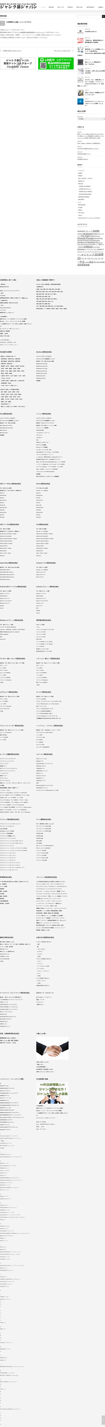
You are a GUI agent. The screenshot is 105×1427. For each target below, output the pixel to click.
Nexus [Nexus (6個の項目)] (79, 244)
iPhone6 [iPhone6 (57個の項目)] (89, 238)
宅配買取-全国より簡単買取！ (86, 191)
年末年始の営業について (84, 154)
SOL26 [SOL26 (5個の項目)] (94, 247)
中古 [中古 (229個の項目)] (82, 261)
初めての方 (60, 7)
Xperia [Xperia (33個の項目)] (99, 249)
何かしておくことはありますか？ (62, 50)
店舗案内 (100, 7)
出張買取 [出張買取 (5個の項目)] (87, 262)
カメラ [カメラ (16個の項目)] (96, 251)
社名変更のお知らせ (91, 31)
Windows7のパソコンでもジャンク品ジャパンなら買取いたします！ (94, 103)
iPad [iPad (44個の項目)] (87, 236)
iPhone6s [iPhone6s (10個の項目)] (80, 240)
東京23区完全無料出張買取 (85, 194)
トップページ (81, 170)
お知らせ (80, 215)
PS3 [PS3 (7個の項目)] (91, 244)
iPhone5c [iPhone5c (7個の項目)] (97, 236)
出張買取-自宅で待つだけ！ (85, 188)
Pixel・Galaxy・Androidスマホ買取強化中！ (89, 143)
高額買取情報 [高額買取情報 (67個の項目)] (83, 265)
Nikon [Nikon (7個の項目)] (82, 244)
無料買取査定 (90, 7)
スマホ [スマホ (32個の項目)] (83, 258)
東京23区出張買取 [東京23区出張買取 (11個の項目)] (99, 262)
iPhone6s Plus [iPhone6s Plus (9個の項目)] (87, 240)
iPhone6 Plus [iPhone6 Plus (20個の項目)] (98, 238)
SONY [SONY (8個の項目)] (98, 247)
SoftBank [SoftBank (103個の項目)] (88, 246)
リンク (79, 202)
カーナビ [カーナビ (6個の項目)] (101, 251)
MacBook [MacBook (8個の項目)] (97, 240)
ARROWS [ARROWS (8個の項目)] (80, 234)
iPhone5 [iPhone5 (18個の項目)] (92, 236)
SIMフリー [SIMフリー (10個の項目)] (95, 244)
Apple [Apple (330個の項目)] (95, 230)
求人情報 (80, 207)
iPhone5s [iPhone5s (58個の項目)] (81, 238)
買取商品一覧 (81, 181)
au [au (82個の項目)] (84, 233)
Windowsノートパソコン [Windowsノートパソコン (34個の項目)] (87, 249)
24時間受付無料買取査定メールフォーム (32, 32)
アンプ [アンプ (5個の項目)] (85, 251)
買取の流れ (79, 7)
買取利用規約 (81, 199)
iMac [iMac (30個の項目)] (83, 236)
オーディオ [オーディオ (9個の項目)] (91, 251)
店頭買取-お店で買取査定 (85, 186)
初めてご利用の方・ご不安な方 (85, 178)
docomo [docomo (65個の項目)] (89, 233)
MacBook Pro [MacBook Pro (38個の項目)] (93, 242)
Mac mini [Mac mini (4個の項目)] (101, 242)
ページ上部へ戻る (103, 1420)
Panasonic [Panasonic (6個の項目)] (86, 244)
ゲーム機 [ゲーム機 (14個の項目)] (80, 255)
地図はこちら (25, 298)
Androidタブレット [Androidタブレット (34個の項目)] (84, 231)
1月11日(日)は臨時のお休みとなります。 (88, 148)
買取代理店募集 (81, 204)
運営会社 (80, 209)
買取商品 (70, 7)
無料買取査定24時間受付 (83, 196)
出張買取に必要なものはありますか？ (12, 50)
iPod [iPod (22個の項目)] (93, 240)
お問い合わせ (81, 212)
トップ (43, 7)
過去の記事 (79, 116)
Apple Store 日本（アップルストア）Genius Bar (89, 217)
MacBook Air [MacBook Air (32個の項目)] (82, 242)
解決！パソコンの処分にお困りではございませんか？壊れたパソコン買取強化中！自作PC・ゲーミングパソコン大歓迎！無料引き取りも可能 (90, 136)
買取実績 (51, 7)
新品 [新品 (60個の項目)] (91, 262)
